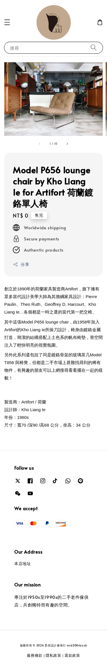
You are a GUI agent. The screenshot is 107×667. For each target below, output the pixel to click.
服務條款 (35, 655)
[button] (7, 22)
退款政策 (72, 655)
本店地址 (22, 563)
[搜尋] (93, 47)
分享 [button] (21, 264)
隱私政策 (53, 655)
